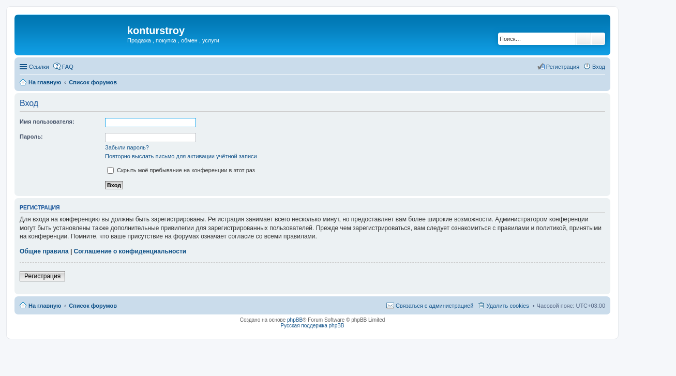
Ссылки (39, 67)
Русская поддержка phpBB (312, 325)
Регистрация (42, 276)
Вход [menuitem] (598, 67)
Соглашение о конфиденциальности (130, 251)
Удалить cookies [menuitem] (507, 306)
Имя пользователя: (47, 121)
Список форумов (93, 82)
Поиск (583, 39)
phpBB (295, 320)
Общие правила (44, 251)
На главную (44, 82)
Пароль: (31, 136)
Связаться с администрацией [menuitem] (434, 306)
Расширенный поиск (598, 39)
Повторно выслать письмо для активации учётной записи (181, 156)
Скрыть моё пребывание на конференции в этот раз (181, 170)
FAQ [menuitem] (67, 67)
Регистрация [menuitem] (562, 67)
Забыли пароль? (127, 147)
